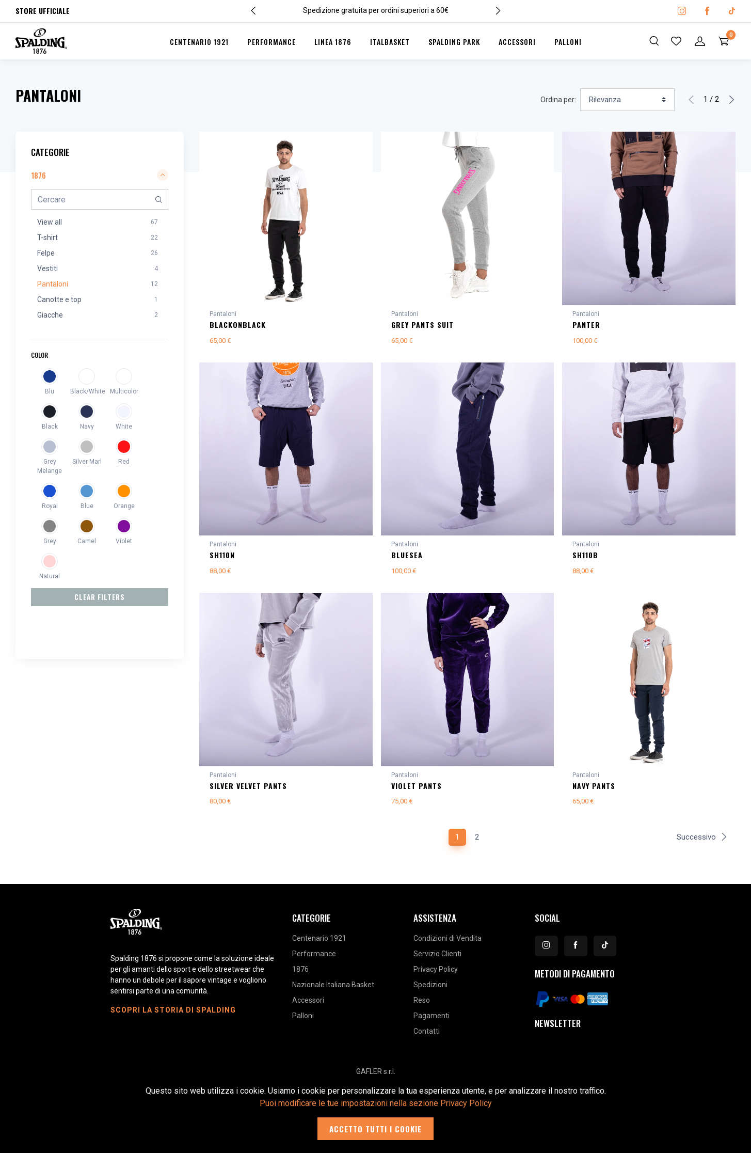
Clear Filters (99, 597)
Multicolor (124, 391)
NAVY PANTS (593, 789)
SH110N (222, 556)
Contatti (426, 1037)
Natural (49, 576)
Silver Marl (87, 461)
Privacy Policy (435, 975)
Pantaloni (223, 314)
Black (50, 426)
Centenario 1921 (199, 41)
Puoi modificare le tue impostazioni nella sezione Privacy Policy (376, 1103)
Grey (49, 541)
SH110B (585, 556)
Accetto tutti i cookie (375, 1128)
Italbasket (390, 41)
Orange (124, 506)
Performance (271, 41)
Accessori (517, 41)
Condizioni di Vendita (447, 944)
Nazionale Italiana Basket (333, 991)
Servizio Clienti (437, 960)
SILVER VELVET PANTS (248, 789)
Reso (421, 1006)
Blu (49, 391)
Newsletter (558, 1029)
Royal (50, 506)
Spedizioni (430, 991)
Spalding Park (454, 41)
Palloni (568, 41)
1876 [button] (99, 175)
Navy (87, 426)
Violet (124, 541)
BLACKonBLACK (238, 324)
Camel (86, 541)
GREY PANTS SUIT (422, 324)
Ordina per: (558, 100)
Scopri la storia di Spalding (173, 1016)
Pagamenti (431, 1022)
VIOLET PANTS (416, 789)
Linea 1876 (332, 41)
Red (124, 461)
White (124, 426)
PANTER (586, 324)
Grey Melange (49, 466)
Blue (87, 506)
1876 (300, 975)
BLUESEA (407, 556)
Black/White (86, 391)
